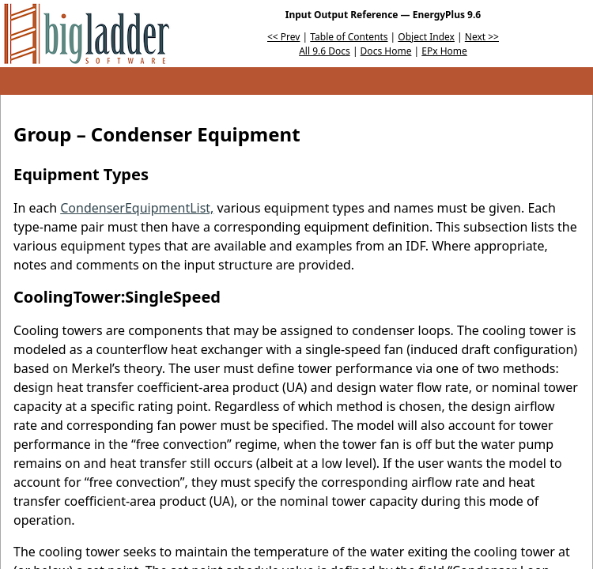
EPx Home (444, 51)
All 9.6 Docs (324, 51)
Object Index (426, 36)
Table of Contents (348, 36)
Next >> (482, 36)
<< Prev (283, 36)
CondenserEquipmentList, (136, 208)
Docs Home (386, 51)
